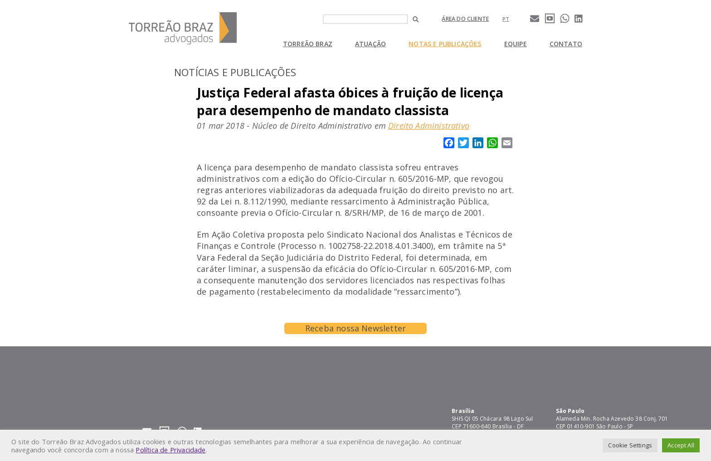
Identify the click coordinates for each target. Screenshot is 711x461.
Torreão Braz (307, 43)
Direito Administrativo (428, 125)
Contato (566, 43)
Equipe (515, 43)
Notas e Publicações (445, 43)
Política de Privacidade (170, 449)
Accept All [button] (680, 445)
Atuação (370, 43)
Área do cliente (465, 19)
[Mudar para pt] (505, 18)
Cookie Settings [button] (630, 445)
